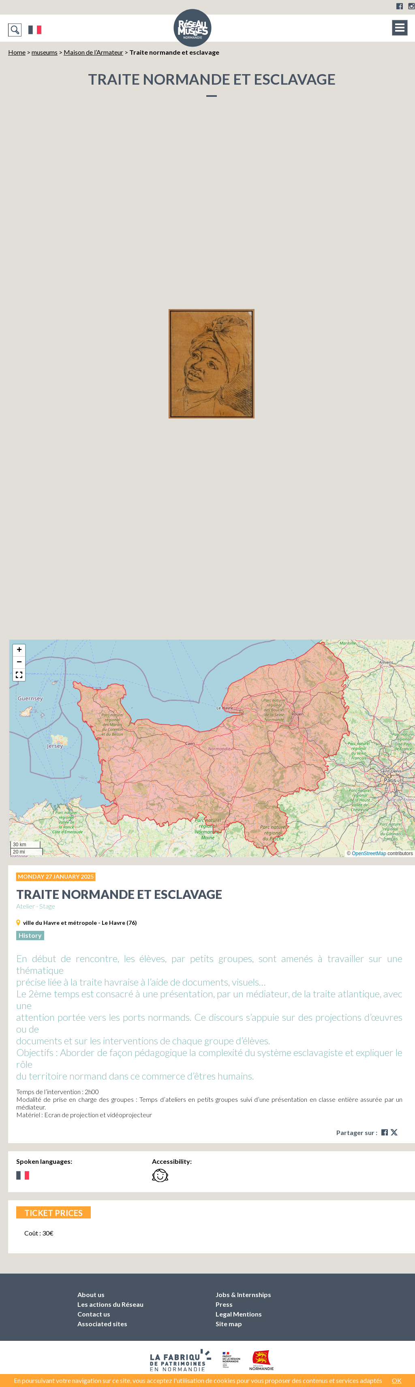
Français (35, 30)
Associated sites (102, 1323)
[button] (19, 650)
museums (45, 52)
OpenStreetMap (369, 853)
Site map (229, 1323)
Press (224, 1304)
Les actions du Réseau (110, 1304)
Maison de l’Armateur (93, 52)
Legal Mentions (239, 1314)
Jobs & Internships (243, 1294)
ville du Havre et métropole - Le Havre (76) (80, 922)
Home (17, 52)
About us (91, 1294)
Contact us (93, 1314)
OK (397, 1380)
